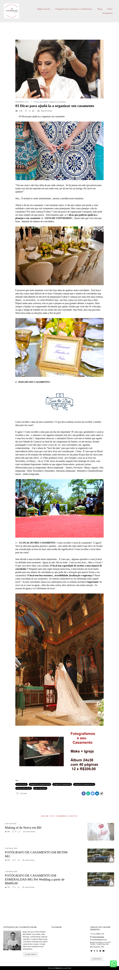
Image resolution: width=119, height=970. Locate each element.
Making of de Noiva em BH (23, 827)
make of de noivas (40, 788)
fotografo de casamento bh (62, 784)
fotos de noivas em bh (24, 788)
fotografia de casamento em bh (40, 784)
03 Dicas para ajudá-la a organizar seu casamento (50, 102)
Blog (100, 9)
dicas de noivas (21, 784)
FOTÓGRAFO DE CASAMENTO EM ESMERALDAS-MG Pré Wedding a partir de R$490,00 (34, 879)
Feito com (59, 968)
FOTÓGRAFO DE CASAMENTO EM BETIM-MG (36, 854)
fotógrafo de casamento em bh (84, 784)
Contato (97, 959)
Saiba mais (30, 954)
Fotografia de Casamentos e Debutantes (73, 9)
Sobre (110, 9)
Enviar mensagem (98, 937)
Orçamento (108, 13)
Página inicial (43, 9)
